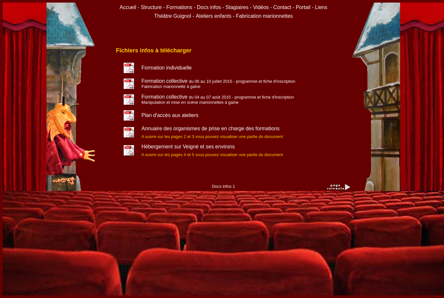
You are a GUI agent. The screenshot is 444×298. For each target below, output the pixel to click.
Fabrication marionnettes (264, 16)
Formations (179, 7)
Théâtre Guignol (172, 16)
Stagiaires (236, 7)
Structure (151, 7)
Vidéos (261, 7)
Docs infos (209, 7)
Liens (321, 7)
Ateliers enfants (214, 16)
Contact (282, 7)
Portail (303, 7)
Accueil (128, 7)
